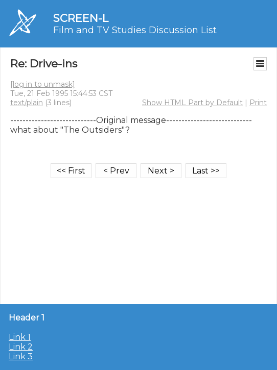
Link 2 (21, 347)
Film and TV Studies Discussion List (135, 30)
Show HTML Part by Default (192, 102)
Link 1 (20, 337)
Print (258, 102)
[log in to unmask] (42, 84)
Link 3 (21, 356)
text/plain (26, 102)
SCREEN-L (80, 18)
